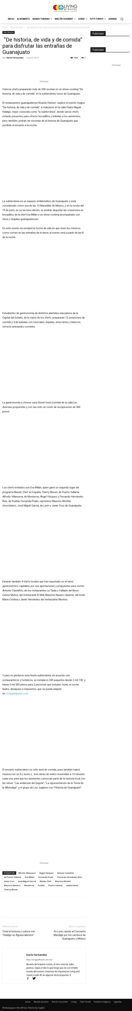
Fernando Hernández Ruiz (69, 877)
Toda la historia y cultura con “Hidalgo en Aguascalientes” (18, 933)
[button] (121, 19)
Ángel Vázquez (46, 873)
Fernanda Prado (45, 877)
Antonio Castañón (65, 873)
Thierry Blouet (11, 889)
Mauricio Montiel (63, 881)
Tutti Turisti (85, 1001)
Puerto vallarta (55, 885)
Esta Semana (17, 27)
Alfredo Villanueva (27, 873)
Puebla (41, 885)
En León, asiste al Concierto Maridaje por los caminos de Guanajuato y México (70, 935)
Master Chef (45, 881)
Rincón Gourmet (60, 1001)
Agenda (117, 1001)
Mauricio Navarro (12, 885)
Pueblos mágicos (102, 1001)
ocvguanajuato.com (17, 693)
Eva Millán (29, 877)
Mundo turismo (41, 1001)
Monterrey (29, 885)
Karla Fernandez (15, 57)
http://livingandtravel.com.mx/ (39, 960)
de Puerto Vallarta (12, 877)
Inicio (5, 27)
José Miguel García (27, 881)
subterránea (72, 885)
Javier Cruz (9, 881)
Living (73, 1001)
